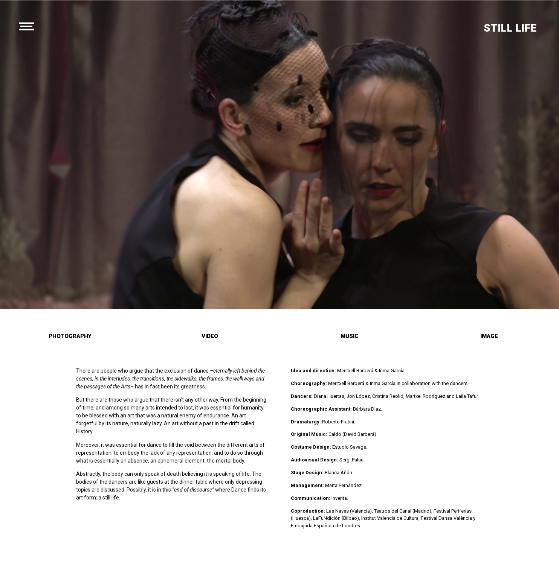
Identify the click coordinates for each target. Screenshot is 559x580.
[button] (70, 336)
